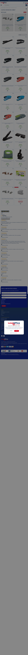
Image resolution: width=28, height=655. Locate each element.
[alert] (14, 327)
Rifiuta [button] (11, 330)
